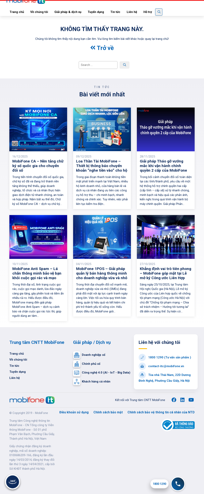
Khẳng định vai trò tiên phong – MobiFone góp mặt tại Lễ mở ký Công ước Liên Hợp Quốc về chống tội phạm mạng (165, 277)
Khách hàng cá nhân (91, 381)
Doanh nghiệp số (89, 355)
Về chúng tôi (18, 359)
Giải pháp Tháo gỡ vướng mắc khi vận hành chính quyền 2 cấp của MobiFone (163, 166)
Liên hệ (14, 378)
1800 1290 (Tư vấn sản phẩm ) (165, 357)
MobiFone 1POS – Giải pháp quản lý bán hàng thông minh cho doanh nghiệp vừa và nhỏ (101, 273)
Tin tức (14, 366)
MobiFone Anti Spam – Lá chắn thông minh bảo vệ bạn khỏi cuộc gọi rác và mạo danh (36, 275)
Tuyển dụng (17, 372)
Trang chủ (16, 353)
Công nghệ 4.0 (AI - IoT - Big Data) (101, 372)
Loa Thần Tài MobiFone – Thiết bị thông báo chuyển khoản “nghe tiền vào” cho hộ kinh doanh (101, 168)
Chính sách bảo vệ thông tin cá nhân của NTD (161, 412)
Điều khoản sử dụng (74, 412)
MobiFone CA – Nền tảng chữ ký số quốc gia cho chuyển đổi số (38, 166)
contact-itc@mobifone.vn (161, 366)
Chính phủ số (86, 363)
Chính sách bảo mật (108, 412)
